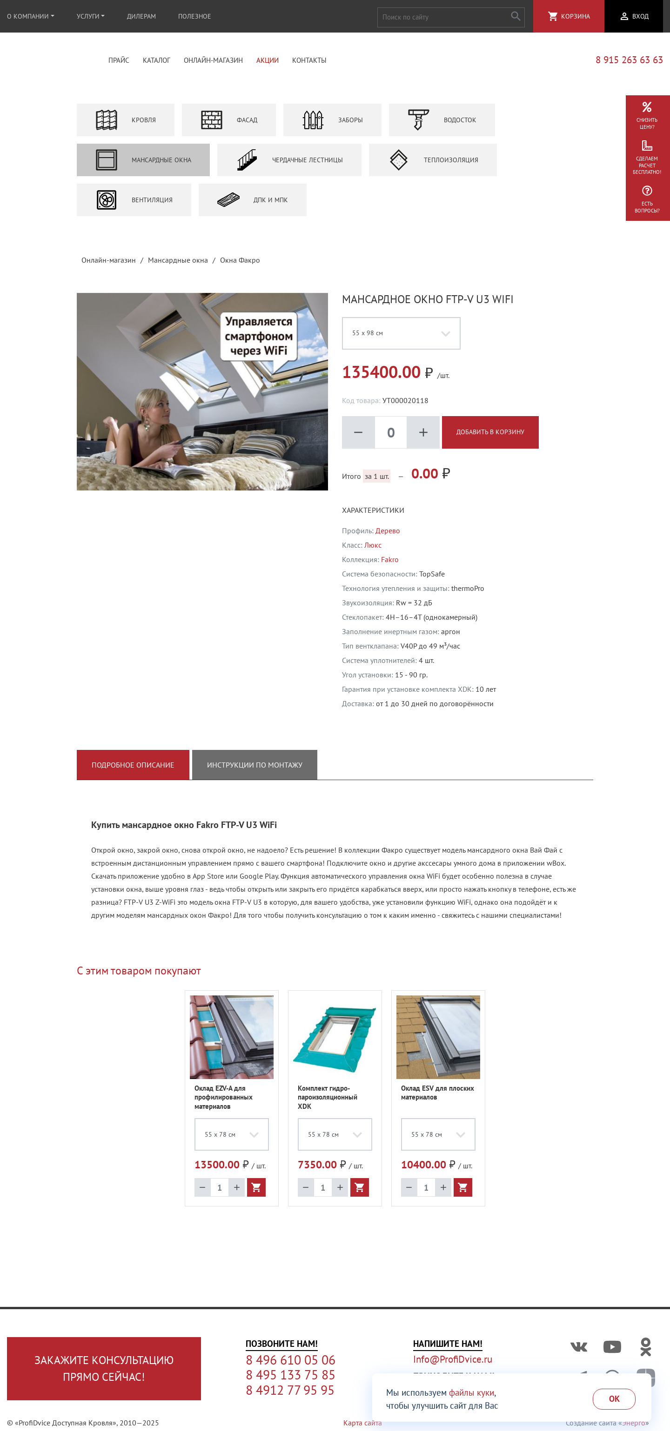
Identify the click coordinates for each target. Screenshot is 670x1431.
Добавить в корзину (490, 435)
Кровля (125, 123)
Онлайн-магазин (213, 61)
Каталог (156, 61)
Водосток (442, 123)
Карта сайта (362, 1422)
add (423, 435)
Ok (614, 1398)
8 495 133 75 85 (290, 1374)
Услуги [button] (88, 16)
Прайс (118, 61)
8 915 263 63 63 (629, 61)
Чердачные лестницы (289, 163)
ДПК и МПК (252, 203)
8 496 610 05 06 (290, 1359)
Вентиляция (134, 203)
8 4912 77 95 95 (290, 1390)
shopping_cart (553, 16)
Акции (267, 61)
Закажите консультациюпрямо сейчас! (104, 1368)
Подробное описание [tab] (133, 767)
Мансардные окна (143, 163)
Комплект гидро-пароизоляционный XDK (327, 1099)
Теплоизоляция (433, 163)
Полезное (194, 16)
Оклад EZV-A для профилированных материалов (223, 1099)
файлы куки (471, 1392)
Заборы (332, 123)
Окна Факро (240, 262)
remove (358, 435)
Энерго (633, 1422)
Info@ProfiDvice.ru (452, 1359)
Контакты (309, 61)
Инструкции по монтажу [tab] (254, 767)
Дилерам (141, 16)
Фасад (229, 123)
